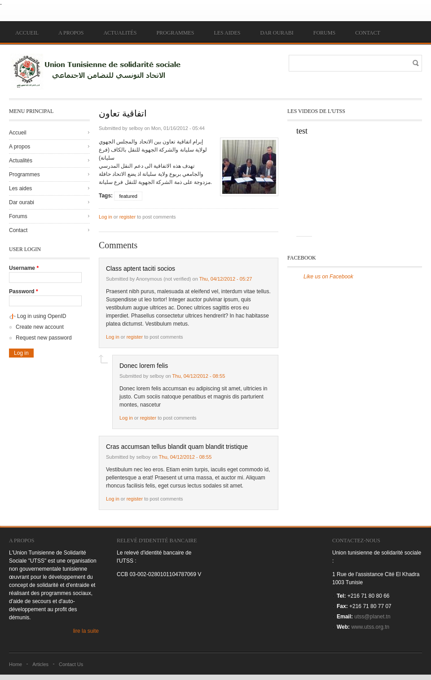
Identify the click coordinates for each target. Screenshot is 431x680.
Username (24, 268)
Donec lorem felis (143, 365)
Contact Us (71, 664)
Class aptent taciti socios (140, 268)
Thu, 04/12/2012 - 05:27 (225, 279)
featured (128, 196)
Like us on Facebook (328, 276)
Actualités (119, 33)
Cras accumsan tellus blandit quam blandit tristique (177, 446)
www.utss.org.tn (370, 627)
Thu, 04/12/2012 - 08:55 (198, 376)
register (127, 216)
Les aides (227, 33)
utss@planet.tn (372, 616)
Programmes (175, 33)
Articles (40, 664)
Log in (105, 216)
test (302, 130)
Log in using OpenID (41, 316)
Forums (324, 33)
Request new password (44, 338)
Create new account (40, 327)
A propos (71, 33)
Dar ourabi (276, 33)
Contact (367, 33)
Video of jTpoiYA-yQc (341, 187)
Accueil (27, 33)
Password (23, 291)
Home (15, 664)
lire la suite (86, 631)
